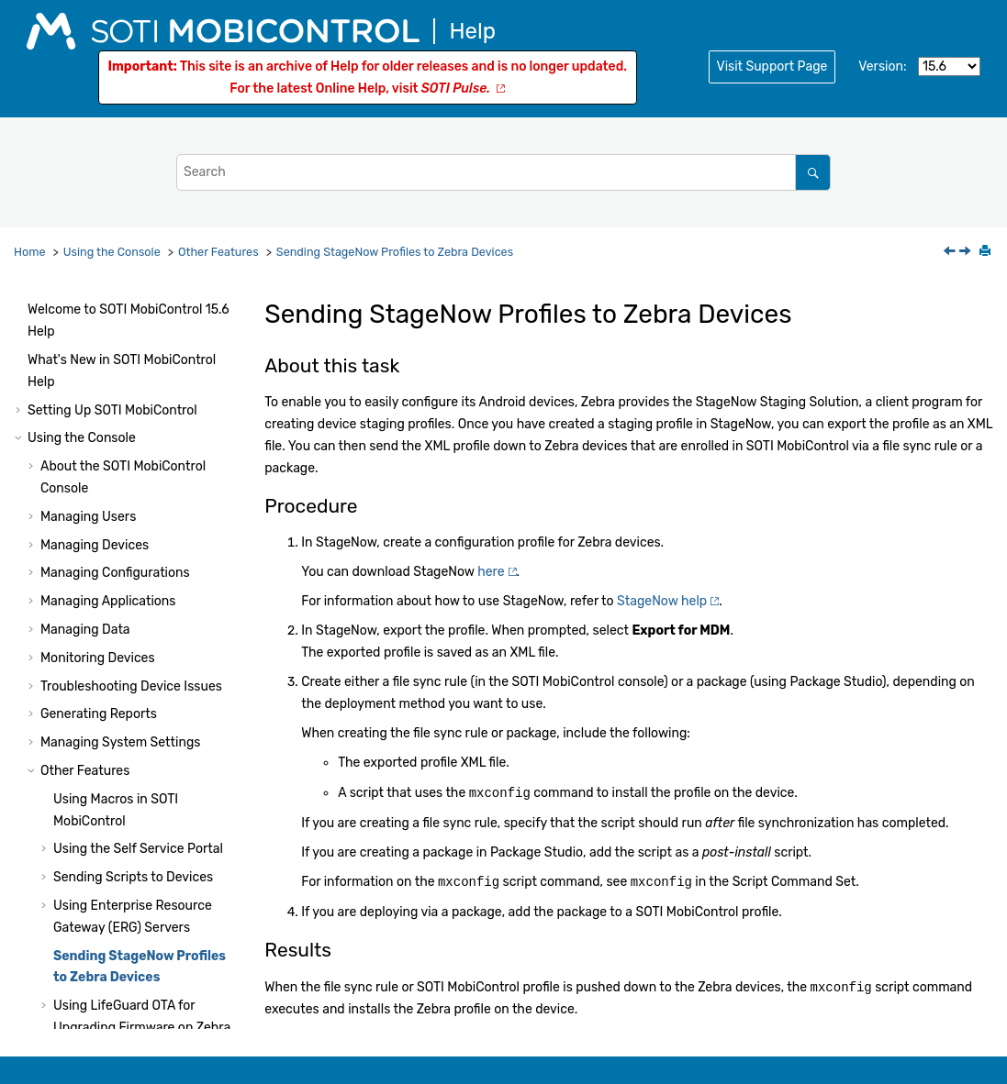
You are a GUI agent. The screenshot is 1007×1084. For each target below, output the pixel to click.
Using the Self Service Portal (138, 364)
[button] (46, 315)
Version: (882, 66)
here (490, 572)
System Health (71, 1028)
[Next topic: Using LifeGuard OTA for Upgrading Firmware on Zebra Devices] (966, 252)
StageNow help (662, 601)
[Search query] (503, 172)
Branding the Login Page (126, 694)
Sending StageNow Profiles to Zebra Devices (394, 252)
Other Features (218, 252)
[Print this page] (986, 252)
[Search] (813, 172)
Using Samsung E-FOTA (124, 772)
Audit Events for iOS (112, 950)
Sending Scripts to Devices (133, 393)
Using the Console (112, 252)
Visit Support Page (772, 66)
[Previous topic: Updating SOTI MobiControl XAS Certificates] (951, 252)
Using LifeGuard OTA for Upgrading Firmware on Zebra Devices (141, 543)
